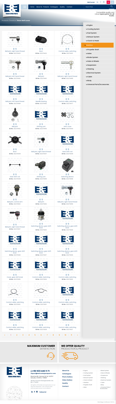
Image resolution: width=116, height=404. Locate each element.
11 (71, 335)
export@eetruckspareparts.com (43, 373)
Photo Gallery (67, 377)
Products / (6, 20)
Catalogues (54, 7)
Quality (62, 7)
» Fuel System (87, 375)
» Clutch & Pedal (87, 380)
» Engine (85, 370)
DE (112, 2)
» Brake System (104, 370)
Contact (69, 7)
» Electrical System (105, 380)
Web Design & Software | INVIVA (105, 402)
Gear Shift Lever (23, 20)
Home (32, 7)
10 (65, 335)
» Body (102, 384)
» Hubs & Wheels (105, 373)
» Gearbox (85, 382)
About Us (39, 7)
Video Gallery (67, 380)
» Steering (103, 377)
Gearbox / (13, 20)
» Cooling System (88, 373)
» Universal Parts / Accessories (105, 388)
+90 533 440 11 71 (40, 371)
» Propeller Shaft (87, 384)
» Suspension (104, 375)
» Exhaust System (88, 377)
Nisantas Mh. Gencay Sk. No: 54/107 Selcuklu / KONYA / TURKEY (42, 377)
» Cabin (102, 382)
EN (108, 2)
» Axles (85, 387)
